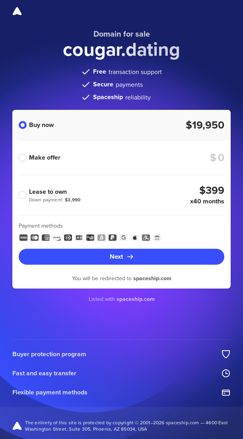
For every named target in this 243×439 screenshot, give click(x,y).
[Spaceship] (17, 11)
